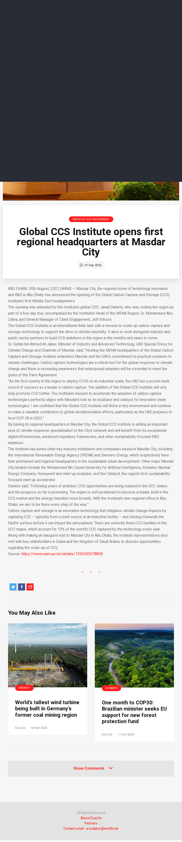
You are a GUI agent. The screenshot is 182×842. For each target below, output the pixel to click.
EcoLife (20, 736)
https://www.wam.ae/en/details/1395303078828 (62, 554)
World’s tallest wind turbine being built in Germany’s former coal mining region (44, 713)
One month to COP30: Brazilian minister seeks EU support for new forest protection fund (133, 713)
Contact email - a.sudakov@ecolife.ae (91, 830)
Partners (91, 825)
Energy (24, 688)
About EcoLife (91, 820)
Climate (111, 688)
